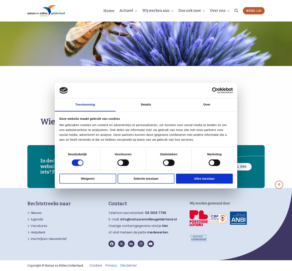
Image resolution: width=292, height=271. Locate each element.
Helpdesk (38, 232)
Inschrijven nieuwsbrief (49, 239)
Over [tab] (206, 104)
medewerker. (158, 232)
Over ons (217, 10)
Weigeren (87, 178)
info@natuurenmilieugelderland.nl (148, 219)
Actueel (126, 10)
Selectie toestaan (146, 178)
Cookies (95, 265)
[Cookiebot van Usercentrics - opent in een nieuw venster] (215, 90)
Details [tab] (146, 104)
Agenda (37, 219)
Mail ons (239, 166)
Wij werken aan (156, 10)
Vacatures (39, 226)
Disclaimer (128, 265)
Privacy (111, 265)
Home (108, 11)
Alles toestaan (204, 178)
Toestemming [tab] (85, 104)
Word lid (253, 10)
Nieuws (36, 213)
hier (165, 225)
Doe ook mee (189, 10)
